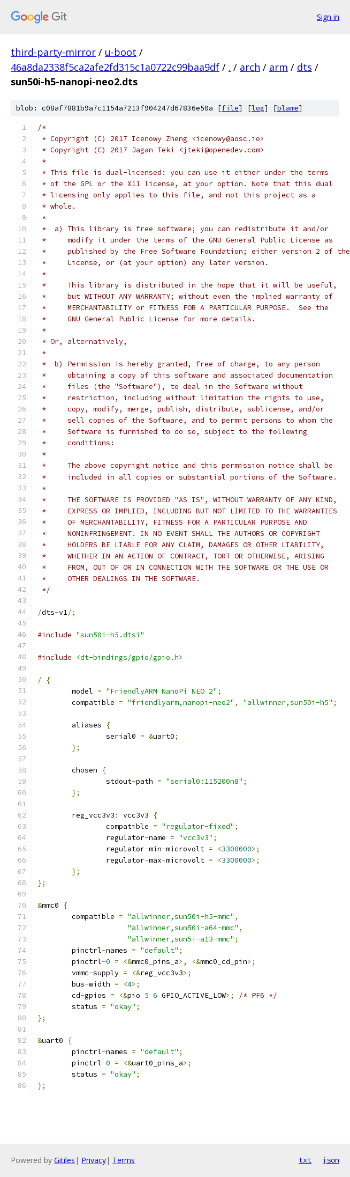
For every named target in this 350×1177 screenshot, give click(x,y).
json (330, 1160)
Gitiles (64, 1160)
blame (288, 108)
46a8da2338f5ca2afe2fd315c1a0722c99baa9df (115, 67)
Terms (123, 1160)
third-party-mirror (53, 52)
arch (250, 67)
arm (278, 67)
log (258, 108)
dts (304, 67)
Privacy (93, 1160)
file (230, 108)
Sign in (328, 17)
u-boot (120, 52)
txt (305, 1160)
